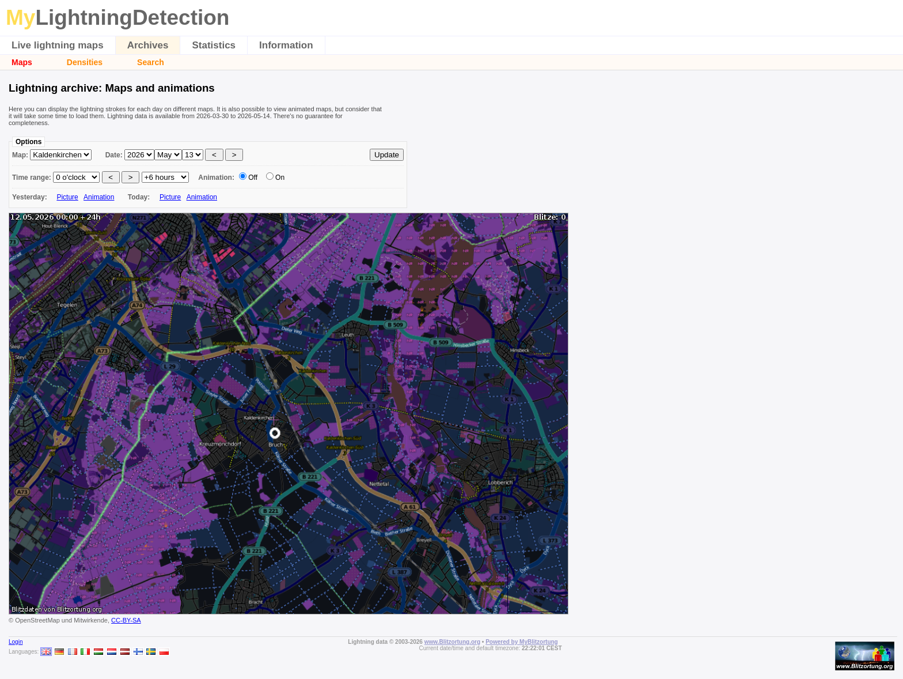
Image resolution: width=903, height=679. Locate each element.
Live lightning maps (58, 45)
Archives (148, 45)
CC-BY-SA (126, 620)
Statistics (214, 45)
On (279, 177)
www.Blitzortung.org (452, 642)
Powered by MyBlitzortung (521, 642)
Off (252, 177)
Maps (22, 62)
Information (286, 45)
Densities (85, 62)
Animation (99, 197)
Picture (67, 197)
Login (15, 642)
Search (150, 62)
